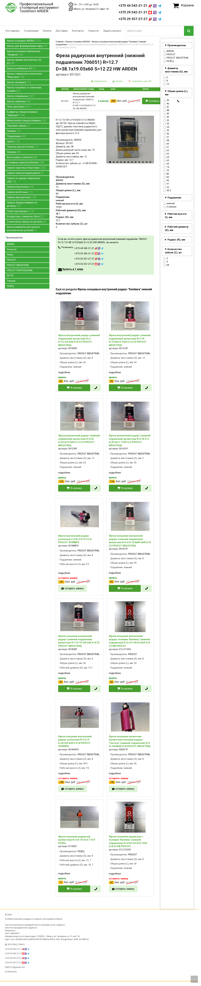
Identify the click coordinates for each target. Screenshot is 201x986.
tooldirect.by (11, 971)
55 (166, 130)
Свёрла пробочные (20, 192)
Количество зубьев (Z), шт (173, 251)
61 (166, 147)
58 (166, 140)
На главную (12, 30)
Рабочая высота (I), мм (176, 215)
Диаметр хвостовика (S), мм (176, 70)
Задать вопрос (112, 30)
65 (166, 160)
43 (166, 100)
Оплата (47, 30)
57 (166, 137)
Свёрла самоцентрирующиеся (25, 173)
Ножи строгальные (20, 211)
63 (166, 153)
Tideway (11, 280)
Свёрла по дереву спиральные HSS (23, 180)
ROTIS (10, 275)
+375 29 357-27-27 (140, 19)
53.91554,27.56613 (16, 944)
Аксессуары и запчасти (22, 157)
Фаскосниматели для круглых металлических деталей (23, 228)
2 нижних (170, 206)
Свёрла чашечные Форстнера (26, 167)
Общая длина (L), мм (176, 93)
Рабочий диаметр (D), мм (176, 228)
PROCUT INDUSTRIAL (18, 265)
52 (166, 120)
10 (143, 162)
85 (166, 177)
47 (166, 107)
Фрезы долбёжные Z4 (21, 68)
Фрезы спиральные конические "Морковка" (24, 75)
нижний (169, 203)
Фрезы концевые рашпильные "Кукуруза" (23, 53)
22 (166, 187)
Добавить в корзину (160, 101)
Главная (60, 41)
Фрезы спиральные (20, 96)
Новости (93, 30)
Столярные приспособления (25, 162)
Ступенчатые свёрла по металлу (26, 221)
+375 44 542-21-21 (140, 5)
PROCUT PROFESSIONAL (20, 270)
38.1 (58, 213)
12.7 (58, 220)
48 (166, 110)
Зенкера (14, 152)
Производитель (176, 45)
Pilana (10, 254)
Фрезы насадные (19, 82)
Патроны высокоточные (23, 146)
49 (166, 113)
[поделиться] (98, 81)
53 (166, 123)
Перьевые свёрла (18, 125)
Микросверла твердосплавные (26, 120)
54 (166, 127)
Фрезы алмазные (19, 101)
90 (166, 180)
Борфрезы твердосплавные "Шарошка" (22, 113)
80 (166, 174)
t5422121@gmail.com (15, 967)
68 (166, 265)
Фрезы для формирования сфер (27, 46)
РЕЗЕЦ (10, 286)
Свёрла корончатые (20, 186)
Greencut (11, 249)
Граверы (14, 131)
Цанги (13, 141)
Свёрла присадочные (21, 197)
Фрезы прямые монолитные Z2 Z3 (24, 61)
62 (166, 150)
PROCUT (11, 259)
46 (166, 103)
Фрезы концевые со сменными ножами (24, 89)
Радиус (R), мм (176, 239)
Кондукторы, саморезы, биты (25, 216)
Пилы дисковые (19, 106)
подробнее (64, 372)
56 (166, 133)
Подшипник (174, 197)
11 (146, 162)
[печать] (117, 81)
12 (166, 84)
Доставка (62, 30)
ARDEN (10, 244)
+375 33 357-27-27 (88, 264)
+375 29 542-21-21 (140, 12)
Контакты (78, 30)
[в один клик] (178, 101)
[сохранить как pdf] (140, 81)
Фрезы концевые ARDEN (24, 40)
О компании (31, 30)
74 (166, 167)
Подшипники (16, 136)
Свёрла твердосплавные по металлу (22, 204)
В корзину (76, 387)
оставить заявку (74, 588)
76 (166, 170)
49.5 (167, 190)
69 (166, 164)
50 (166, 117)
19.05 (58, 207)
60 (166, 143)
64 (166, 157)
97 (166, 184)
